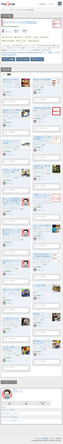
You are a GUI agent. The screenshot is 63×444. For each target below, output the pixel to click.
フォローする (23, 59)
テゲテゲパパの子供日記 (20, 22)
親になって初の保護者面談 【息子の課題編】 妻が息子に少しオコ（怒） (11, 201)
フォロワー (26, 403)
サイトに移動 (8, 59)
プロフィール (37, 59)
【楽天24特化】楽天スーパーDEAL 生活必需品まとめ (42, 256)
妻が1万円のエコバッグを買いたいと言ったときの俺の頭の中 (12, 232)
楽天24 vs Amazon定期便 (42, 79)
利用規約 (45, 438)
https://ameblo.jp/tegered (10, 26)
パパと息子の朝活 (39, 285)
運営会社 (58, 438)
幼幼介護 (36, 314)
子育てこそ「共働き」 (9, 410)
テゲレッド (7, 31)
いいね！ (7, 91)
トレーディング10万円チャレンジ (12, 420)
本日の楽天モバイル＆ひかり (11, 413)
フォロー (10, 403)
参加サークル (43, 403)
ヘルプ (51, 438)
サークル (38, 438)
